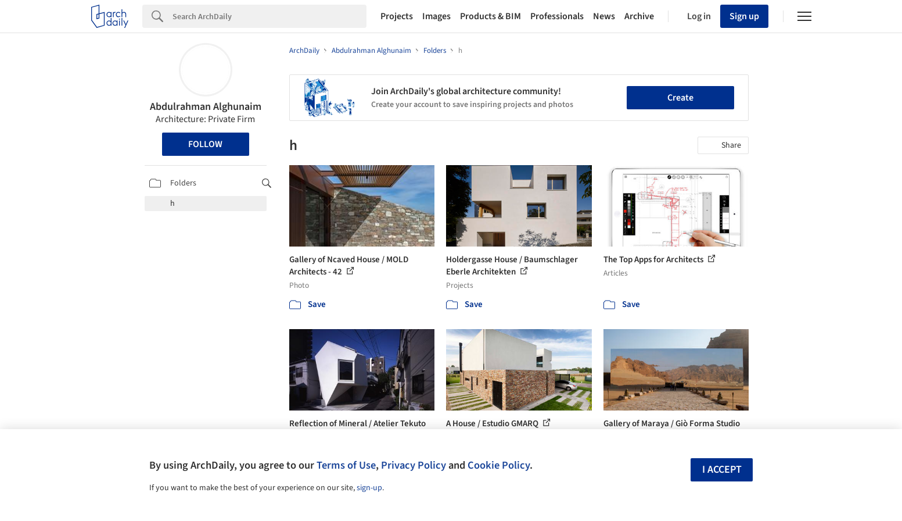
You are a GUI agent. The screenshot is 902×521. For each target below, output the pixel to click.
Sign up (744, 16)
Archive (639, 16)
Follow (205, 144)
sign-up (369, 488)
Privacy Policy (413, 465)
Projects (396, 16)
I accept (722, 469)
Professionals (557, 16)
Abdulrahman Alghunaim (205, 106)
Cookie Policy (499, 465)
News (604, 16)
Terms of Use (346, 465)
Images (436, 16)
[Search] (269, 16)
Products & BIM (490, 16)
